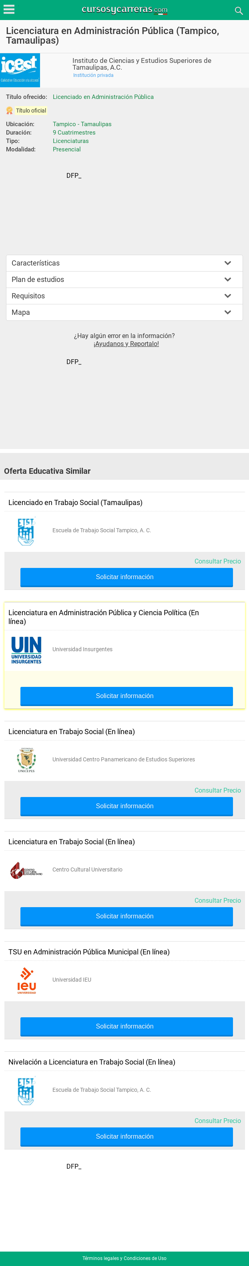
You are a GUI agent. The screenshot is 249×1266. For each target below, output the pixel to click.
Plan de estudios (38, 279)
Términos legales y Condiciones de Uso (124, 1258)
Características (36, 263)
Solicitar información (124, 577)
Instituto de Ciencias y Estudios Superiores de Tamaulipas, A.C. (141, 64)
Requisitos (28, 296)
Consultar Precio (218, 561)
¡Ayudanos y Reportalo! (126, 344)
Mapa (21, 312)
